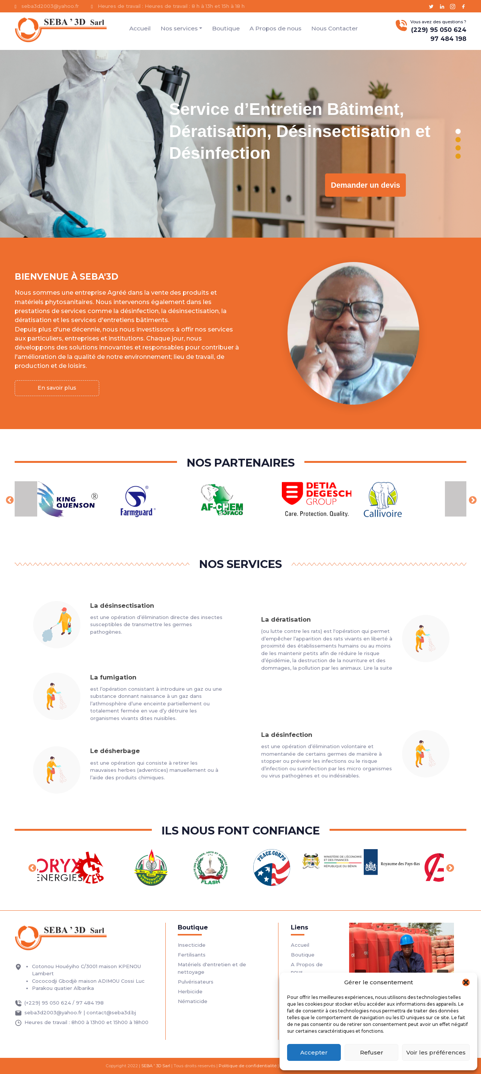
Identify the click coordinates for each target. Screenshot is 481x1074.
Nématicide (192, 1001)
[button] (466, 982)
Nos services (179, 28)
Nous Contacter (334, 28)
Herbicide (190, 991)
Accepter (314, 1052)
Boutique (226, 28)
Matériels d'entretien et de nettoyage (212, 968)
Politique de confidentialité (248, 1065)
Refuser (371, 1052)
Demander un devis (365, 185)
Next (472, 499)
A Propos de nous (275, 28)
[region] (240, 144)
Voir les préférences (436, 1052)
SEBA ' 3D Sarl (155, 1065)
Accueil (140, 28)
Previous (9, 499)
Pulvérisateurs (195, 982)
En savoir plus (57, 387)
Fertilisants (192, 955)
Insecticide (192, 945)
